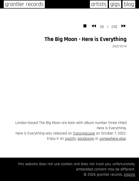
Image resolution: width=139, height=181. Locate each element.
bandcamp (86, 138)
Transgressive (84, 133)
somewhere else (112, 138)
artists (98, 4)
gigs (115, 4)
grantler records (24, 4)
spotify (70, 138)
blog (129, 4)
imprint (129, 174)
